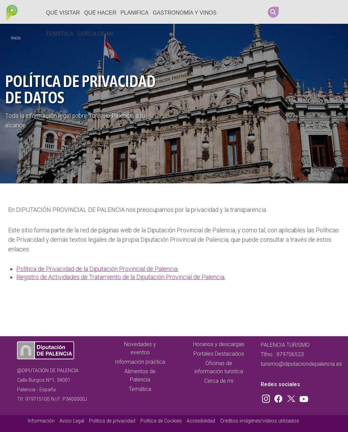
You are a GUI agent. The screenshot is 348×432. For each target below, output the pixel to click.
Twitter (320, 11)
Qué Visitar (63, 13)
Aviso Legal (71, 421)
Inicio (15, 38)
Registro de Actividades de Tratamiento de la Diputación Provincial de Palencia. (120, 277)
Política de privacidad (112, 421)
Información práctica (140, 362)
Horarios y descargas (218, 344)
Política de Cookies (161, 421)
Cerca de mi (95, 34)
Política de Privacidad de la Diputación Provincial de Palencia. (97, 268)
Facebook (307, 11)
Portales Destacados (218, 353)
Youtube (333, 11)
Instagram (294, 11)
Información (41, 421)
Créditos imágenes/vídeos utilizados (259, 421)
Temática (59, 34)
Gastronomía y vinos (184, 13)
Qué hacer (100, 13)
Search (273, 12)
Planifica (135, 13)
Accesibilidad (201, 421)
